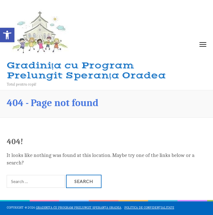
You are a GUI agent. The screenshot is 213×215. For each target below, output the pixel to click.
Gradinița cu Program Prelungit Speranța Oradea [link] (86, 70)
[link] (7, 35)
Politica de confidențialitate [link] (149, 207)
